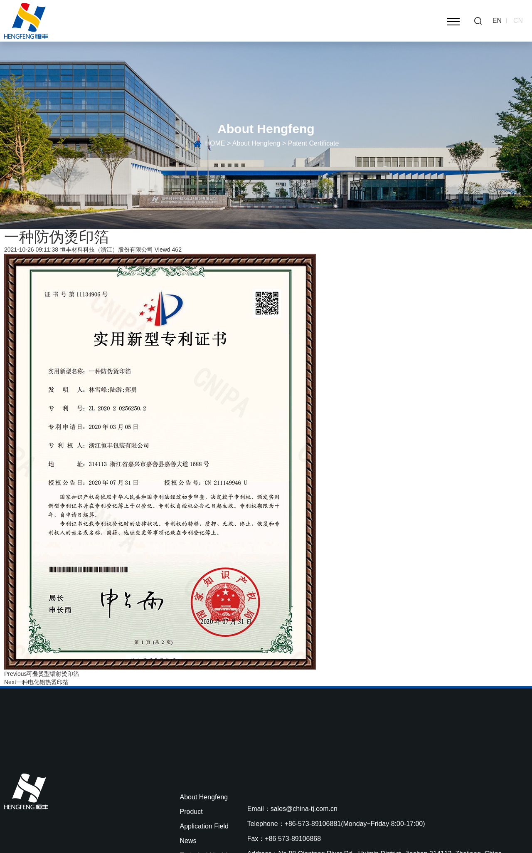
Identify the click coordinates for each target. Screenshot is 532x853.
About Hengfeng (256, 143)
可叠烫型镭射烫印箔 (53, 673)
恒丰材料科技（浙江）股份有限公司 (106, 249)
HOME (215, 143)
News (188, 840)
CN (518, 20)
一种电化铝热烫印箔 (42, 682)
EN (497, 20)
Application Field (204, 826)
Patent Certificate (313, 143)
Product (191, 811)
